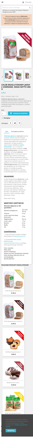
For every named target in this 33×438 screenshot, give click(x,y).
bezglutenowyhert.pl (19, 236)
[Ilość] (3, 113)
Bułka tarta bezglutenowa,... (13, 413)
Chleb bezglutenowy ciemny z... (13, 321)
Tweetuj (15, 123)
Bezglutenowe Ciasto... (13, 382)
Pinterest (19, 123)
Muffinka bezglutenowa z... (13, 352)
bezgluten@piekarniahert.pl (12, 243)
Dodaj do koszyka (18, 113)
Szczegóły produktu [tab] (17, 131)
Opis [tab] (6, 131)
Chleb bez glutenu (10, 136)
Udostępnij (10, 123)
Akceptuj (10, 431)
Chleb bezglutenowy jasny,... (13, 291)
